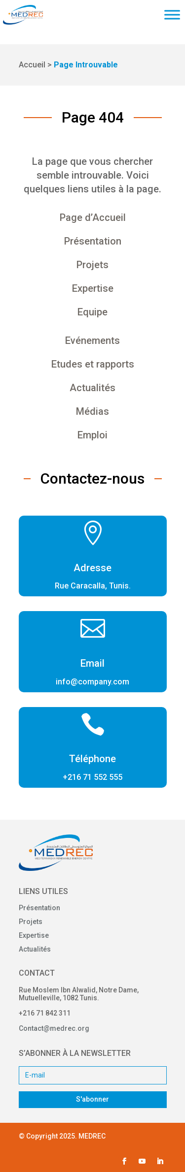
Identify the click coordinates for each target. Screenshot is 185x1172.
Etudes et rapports (92, 364)
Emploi (92, 435)
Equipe (92, 312)
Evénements (92, 340)
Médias (92, 411)
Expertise (92, 288)
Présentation (92, 241)
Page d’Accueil (93, 217)
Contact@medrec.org (54, 1028)
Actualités (92, 388)
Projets (92, 265)
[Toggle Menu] (172, 14)
